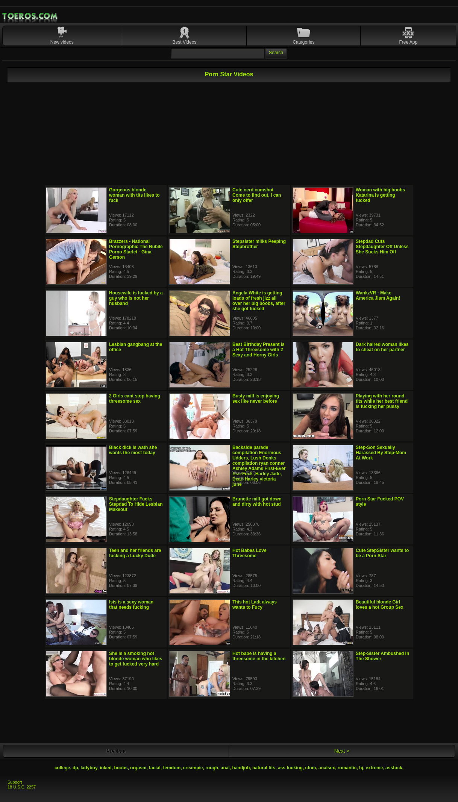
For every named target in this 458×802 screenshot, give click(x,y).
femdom (171, 767)
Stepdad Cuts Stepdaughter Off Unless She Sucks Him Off (382, 247)
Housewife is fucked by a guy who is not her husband (136, 298)
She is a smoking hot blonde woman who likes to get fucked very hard (135, 659)
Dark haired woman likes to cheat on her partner (382, 347)
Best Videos (185, 42)
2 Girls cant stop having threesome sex (134, 398)
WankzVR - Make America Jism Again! (378, 295)
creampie (193, 767)
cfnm (310, 767)
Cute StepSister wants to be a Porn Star (382, 553)
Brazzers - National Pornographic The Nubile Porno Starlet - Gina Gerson (136, 249)
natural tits (263, 767)
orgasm (138, 767)
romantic (347, 767)
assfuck (393, 767)
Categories (303, 42)
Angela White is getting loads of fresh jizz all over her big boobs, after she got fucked (258, 300)
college (62, 767)
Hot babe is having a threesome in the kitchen (258, 656)
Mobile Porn (30, 16)
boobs (120, 767)
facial (155, 767)
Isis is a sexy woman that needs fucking (131, 604)
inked (105, 767)
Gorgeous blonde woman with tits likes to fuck (134, 195)
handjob (241, 767)
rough (211, 767)
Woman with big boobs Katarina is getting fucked (380, 195)
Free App (408, 42)
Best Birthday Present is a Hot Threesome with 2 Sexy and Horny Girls (258, 350)
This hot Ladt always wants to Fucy (254, 604)
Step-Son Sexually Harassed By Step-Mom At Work (381, 453)
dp (75, 767)
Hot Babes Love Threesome (249, 553)
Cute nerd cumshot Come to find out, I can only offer (256, 195)
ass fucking (290, 767)
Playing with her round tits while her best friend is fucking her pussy (382, 401)
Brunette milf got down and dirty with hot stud (257, 501)
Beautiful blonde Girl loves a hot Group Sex (379, 604)
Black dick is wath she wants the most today (133, 450)
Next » (341, 751)
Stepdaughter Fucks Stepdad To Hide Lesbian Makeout (135, 504)
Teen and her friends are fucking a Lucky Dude (135, 553)
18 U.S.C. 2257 (22, 787)
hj (361, 767)
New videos (62, 42)
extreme (374, 767)
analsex (326, 767)
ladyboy (88, 767)
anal (225, 767)
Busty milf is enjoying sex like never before (255, 398)
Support (15, 782)
